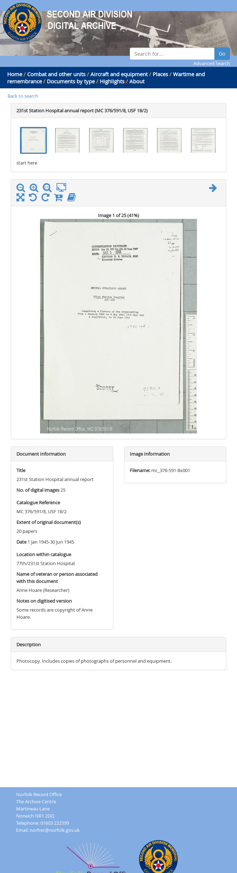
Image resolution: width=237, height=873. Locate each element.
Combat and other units (56, 74)
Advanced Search (211, 63)
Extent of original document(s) (48, 522)
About (136, 81)
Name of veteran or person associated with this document (57, 577)
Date (21, 542)
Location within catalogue (43, 554)
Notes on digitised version (44, 601)
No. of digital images (37, 490)
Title (20, 470)
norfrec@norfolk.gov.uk (55, 830)
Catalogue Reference (38, 502)
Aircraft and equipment (119, 74)
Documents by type (71, 81)
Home (14, 74)
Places (160, 74)
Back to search (23, 96)
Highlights (112, 81)
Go (222, 53)
